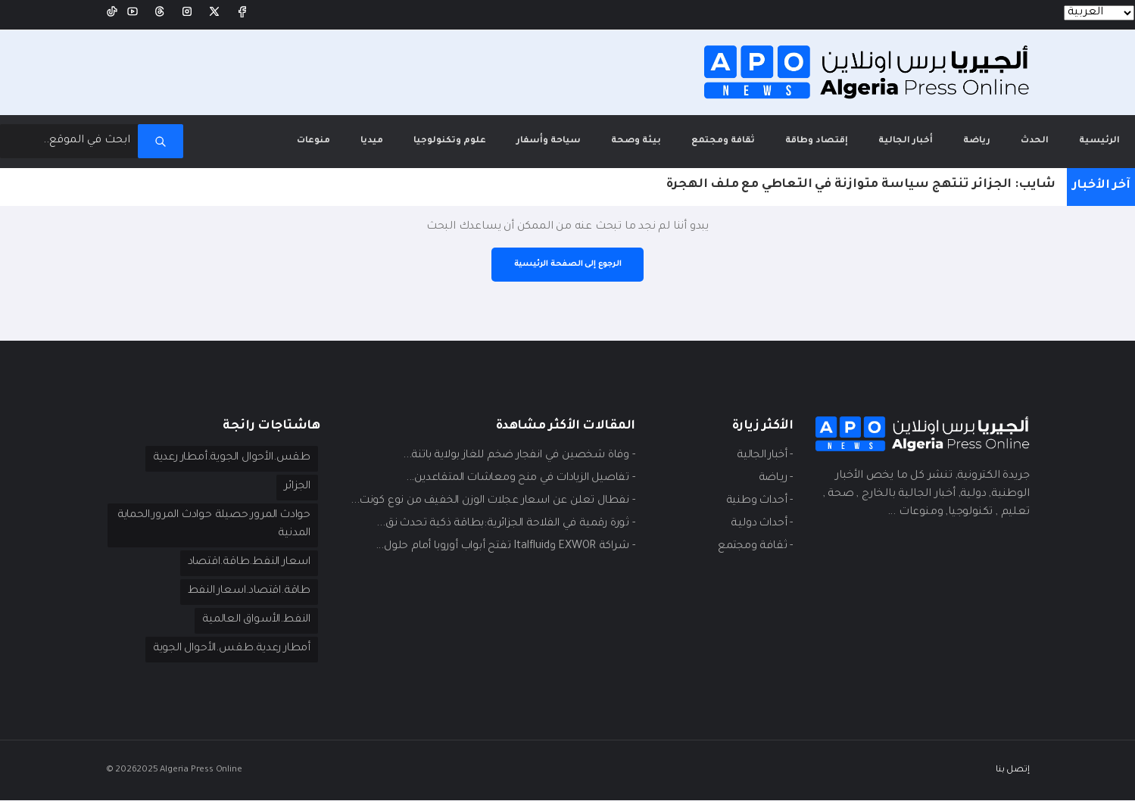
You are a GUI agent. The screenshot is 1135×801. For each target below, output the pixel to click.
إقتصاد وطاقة (816, 140)
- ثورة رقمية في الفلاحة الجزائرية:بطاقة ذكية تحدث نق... (501, 524)
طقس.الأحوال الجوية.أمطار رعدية (229, 459)
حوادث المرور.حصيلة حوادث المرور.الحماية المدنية (243, 525)
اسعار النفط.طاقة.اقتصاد (245, 563)
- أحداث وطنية (758, 501)
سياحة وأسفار (548, 140)
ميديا (371, 140)
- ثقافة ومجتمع (754, 547)
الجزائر (295, 488)
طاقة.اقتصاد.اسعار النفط (245, 592)
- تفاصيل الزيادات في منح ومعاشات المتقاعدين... (515, 478)
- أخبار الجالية (761, 456)
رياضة (976, 140)
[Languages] (1099, 12)
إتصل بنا (1012, 770)
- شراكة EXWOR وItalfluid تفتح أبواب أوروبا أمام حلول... (502, 547)
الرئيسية (1092, 129)
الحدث (1035, 140)
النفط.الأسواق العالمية (254, 621)
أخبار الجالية (905, 140)
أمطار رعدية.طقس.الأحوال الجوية (229, 650)
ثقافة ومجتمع (723, 140)
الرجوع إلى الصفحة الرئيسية (568, 264)
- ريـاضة (774, 478)
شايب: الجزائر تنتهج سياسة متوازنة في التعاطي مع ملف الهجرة (860, 185)
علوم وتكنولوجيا (449, 140)
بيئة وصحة (636, 140)
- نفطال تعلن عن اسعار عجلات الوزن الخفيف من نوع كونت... (489, 501)
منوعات (313, 140)
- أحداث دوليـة (760, 524)
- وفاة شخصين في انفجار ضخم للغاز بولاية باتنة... (514, 456)
